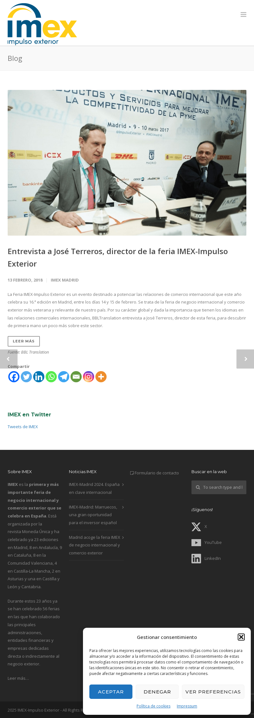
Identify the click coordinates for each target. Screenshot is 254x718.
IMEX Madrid (65, 280)
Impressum (187, 706)
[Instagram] (88, 376)
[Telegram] (63, 376)
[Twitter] (26, 376)
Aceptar (111, 692)
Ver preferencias (213, 692)
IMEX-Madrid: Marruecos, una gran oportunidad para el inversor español (93, 514)
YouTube (206, 542)
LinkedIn (206, 558)
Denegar (157, 692)
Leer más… (18, 678)
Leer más (24, 341)
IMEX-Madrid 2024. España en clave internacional (94, 488)
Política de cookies (153, 706)
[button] (241, 637)
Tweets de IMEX (23, 426)
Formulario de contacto (157, 473)
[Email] (76, 376)
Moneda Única (36, 531)
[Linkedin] (38, 376)
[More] (101, 376)
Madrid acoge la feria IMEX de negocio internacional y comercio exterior (94, 545)
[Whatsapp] (51, 376)
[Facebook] (13, 376)
